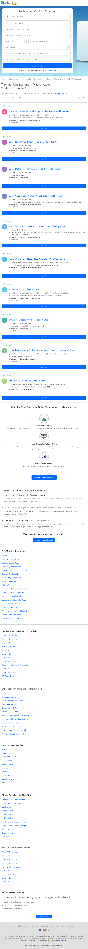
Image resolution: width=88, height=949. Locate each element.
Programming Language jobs (13, 734)
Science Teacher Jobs (10, 574)
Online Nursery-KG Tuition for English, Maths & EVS (33, 141)
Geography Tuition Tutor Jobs (14, 600)
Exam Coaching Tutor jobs (12, 700)
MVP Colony (7, 760)
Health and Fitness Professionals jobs (17, 715)
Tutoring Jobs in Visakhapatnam (33, 79)
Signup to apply (61, 93)
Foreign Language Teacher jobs (14, 730)
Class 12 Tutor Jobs (9, 643)
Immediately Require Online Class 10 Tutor (28, 319)
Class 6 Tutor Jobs (9, 668)
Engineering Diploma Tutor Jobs (15, 665)
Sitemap (70, 926)
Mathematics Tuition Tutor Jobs (14, 570)
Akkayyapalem (8, 753)
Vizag (4, 749)
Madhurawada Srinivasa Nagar (14, 825)
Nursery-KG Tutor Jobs (11, 650)
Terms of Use (33, 926)
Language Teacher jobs (11, 697)
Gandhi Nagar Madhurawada (13, 799)
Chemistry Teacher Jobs (11, 566)
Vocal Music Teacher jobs (12, 726)
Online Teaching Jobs (10, 607)
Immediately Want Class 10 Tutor (24, 289)
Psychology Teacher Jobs (12, 578)
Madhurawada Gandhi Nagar (13, 803)
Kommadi (6, 836)
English (22, 120)
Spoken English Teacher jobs (13, 708)
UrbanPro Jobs (55, 926)
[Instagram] (44, 930)
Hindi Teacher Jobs (9, 581)
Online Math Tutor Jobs (11, 614)
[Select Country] (17, 41)
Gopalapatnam (8, 779)
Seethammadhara (9, 757)
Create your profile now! (44, 477)
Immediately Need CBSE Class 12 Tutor (27, 380)
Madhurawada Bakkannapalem (14, 822)
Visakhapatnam (8, 782)
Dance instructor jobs (10, 723)
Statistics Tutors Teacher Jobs (13, 592)
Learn (63, 926)
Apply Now (44, 128)
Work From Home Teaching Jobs (15, 611)
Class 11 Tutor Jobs (9, 654)
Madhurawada (7, 764)
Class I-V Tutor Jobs (10, 635)
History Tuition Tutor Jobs (12, 603)
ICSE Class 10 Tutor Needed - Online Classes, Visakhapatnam (37, 226)
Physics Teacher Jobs (10, 559)
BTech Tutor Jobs (9, 646)
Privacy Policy (44, 926)
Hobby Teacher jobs (10, 712)
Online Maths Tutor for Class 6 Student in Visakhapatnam (35, 168)
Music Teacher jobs (9, 704)
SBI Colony (6, 829)
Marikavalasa (7, 807)
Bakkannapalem (8, 833)
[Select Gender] (37, 47)
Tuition (4, 555)
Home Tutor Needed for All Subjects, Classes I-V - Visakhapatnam (39, 111)
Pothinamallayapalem (10, 818)
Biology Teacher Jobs (10, 585)
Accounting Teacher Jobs (12, 596)
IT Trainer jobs (7, 693)
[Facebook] (40, 930)
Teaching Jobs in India (10, 79)
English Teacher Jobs (10, 563)
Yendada (5, 771)
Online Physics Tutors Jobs (12, 618)
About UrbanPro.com (20, 926)
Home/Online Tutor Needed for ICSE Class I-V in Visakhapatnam (38, 259)
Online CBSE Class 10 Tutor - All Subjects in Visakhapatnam (36, 195)
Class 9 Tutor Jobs (9, 657)
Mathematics (30, 120)
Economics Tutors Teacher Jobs (14, 589)
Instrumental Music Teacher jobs (15, 719)
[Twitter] (48, 930)
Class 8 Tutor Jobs (9, 661)
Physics (32, 298)
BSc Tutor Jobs (8, 676)
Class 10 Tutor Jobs (9, 639)
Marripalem (6, 768)
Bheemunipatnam (9, 811)
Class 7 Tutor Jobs (9, 672)
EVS (27, 151)
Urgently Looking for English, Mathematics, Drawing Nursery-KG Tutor (41, 350)
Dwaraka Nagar (8, 775)
